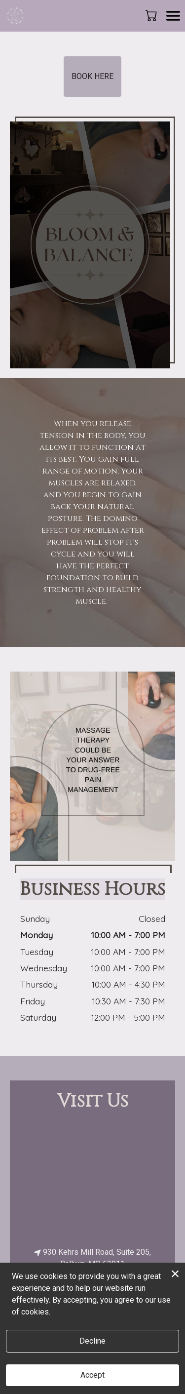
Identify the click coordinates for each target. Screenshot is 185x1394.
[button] (152, 15)
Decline (92, 1341)
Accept (92, 1375)
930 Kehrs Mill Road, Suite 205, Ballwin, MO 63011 (92, 1258)
